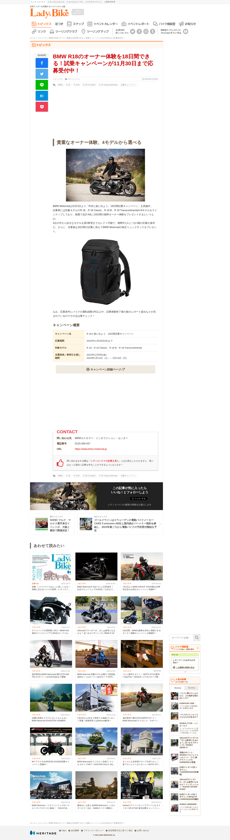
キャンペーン (74, 79)
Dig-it (64, 830)
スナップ (78, 24)
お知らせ (190, 24)
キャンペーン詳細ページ (105, 369)
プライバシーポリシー (94, 830)
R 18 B (77, 85)
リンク (41, 31)
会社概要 (75, 830)
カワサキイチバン (94, 2)
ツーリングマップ (97, 31)
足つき (59, 24)
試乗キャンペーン (128, 85)
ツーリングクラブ (66, 31)
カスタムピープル (75, 2)
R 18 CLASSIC (89, 85)
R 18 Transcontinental (108, 85)
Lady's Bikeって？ (78, 11)
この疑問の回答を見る (185, 667)
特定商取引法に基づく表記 (120, 830)
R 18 (68, 85)
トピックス (44, 24)
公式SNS (122, 31)
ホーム (32, 38)
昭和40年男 (110, 2)
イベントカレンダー (105, 24)
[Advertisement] (105, 402)
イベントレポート (138, 24)
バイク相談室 (167, 24)
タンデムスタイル (57, 2)
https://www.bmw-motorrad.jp (91, 449)
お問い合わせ (143, 830)
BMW (60, 85)
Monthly (191, 688)
